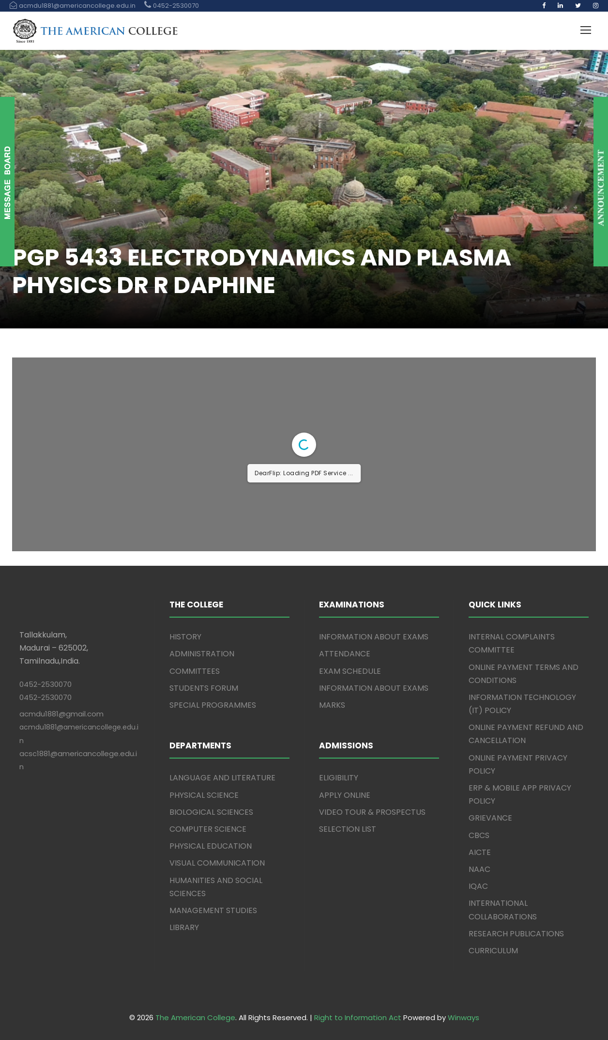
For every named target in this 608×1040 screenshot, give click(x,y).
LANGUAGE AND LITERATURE (222, 777)
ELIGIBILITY (338, 777)
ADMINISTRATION (201, 653)
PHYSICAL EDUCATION (210, 846)
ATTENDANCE (344, 653)
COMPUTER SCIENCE (207, 829)
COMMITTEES (194, 671)
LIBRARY (184, 927)
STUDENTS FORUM (203, 688)
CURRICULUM (493, 950)
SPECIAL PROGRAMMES (212, 705)
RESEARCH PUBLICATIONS (516, 933)
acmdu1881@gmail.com (61, 714)
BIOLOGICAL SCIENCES (211, 812)
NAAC (479, 869)
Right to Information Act (357, 1017)
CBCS (479, 835)
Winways (463, 1017)
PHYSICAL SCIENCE (204, 795)
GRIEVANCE (490, 817)
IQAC (478, 886)
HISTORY (185, 636)
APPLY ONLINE (344, 795)
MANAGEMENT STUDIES (213, 910)
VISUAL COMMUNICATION (217, 863)
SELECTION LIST (347, 829)
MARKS (332, 705)
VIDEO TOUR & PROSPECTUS (372, 812)
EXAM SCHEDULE (350, 671)
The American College (195, 1017)
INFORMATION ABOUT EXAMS (373, 636)
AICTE (480, 852)
